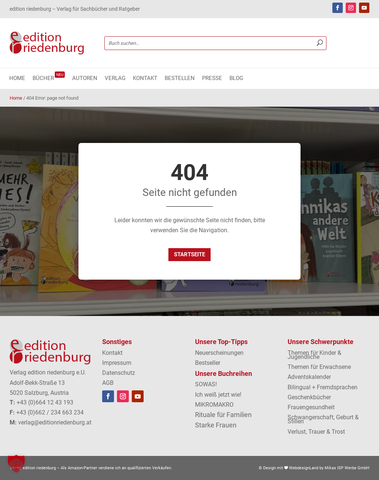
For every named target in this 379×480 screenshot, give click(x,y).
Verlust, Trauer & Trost (316, 431)
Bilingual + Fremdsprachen (323, 387)
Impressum (116, 362)
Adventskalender (309, 376)
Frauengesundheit (311, 407)
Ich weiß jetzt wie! (218, 394)
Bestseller (207, 362)
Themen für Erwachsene (319, 366)
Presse (212, 78)
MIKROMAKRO (214, 404)
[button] (16, 463)
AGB (108, 382)
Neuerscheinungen (219, 352)
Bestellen (180, 78)
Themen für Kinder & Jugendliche (314, 354)
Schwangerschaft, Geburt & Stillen (323, 419)
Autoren (84, 78)
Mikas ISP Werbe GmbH (347, 468)
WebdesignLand (304, 468)
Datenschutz (118, 372)
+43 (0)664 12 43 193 (45, 402)
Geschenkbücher (309, 397)
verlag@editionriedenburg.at (54, 422)
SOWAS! (206, 384)
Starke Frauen (216, 425)
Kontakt (145, 78)
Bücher (49, 78)
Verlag (115, 78)
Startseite (189, 254)
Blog (236, 78)
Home (17, 78)
